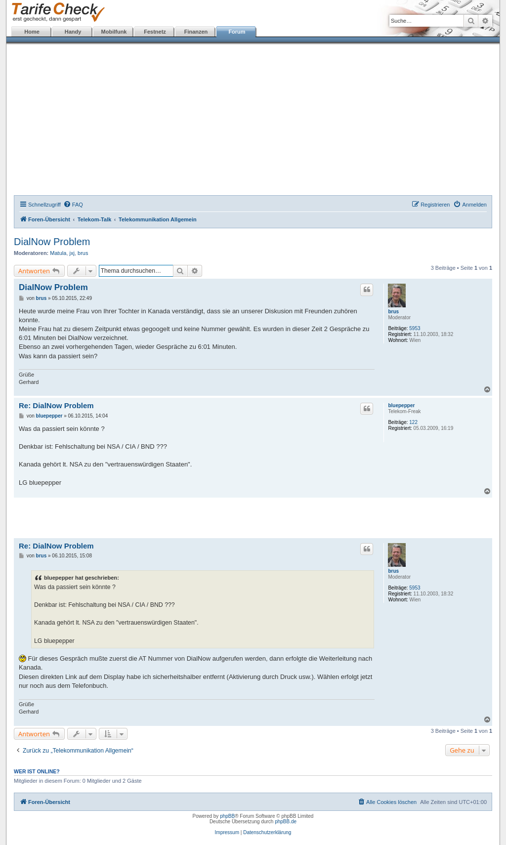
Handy (73, 32)
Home (32, 32)
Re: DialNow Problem (56, 405)
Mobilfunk (114, 32)
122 (413, 422)
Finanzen (196, 32)
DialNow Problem (52, 241)
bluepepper (401, 405)
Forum (236, 32)
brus (83, 253)
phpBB (227, 816)
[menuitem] (73, 205)
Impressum (227, 832)
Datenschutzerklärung (267, 832)
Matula (58, 253)
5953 (414, 328)
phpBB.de (285, 821)
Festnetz (155, 32)
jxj (72, 253)
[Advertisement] (253, 121)
